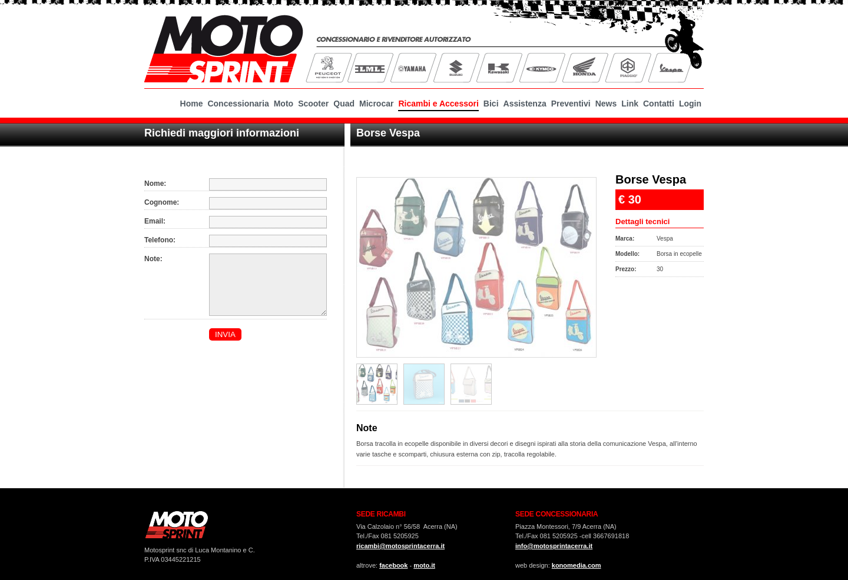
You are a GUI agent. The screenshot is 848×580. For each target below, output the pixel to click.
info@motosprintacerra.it (553, 545)
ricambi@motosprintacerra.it (400, 545)
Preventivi (571, 103)
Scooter (313, 103)
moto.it (424, 565)
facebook (393, 565)
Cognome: (161, 202)
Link (629, 103)
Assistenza (525, 103)
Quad (344, 103)
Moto (283, 103)
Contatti (658, 103)
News (606, 103)
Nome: (155, 183)
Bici (491, 103)
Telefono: (159, 240)
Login (690, 103)
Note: (153, 259)
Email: (154, 221)
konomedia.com (576, 565)
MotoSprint (223, 47)
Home (191, 103)
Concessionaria (238, 103)
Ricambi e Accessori (438, 103)
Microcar (376, 103)
